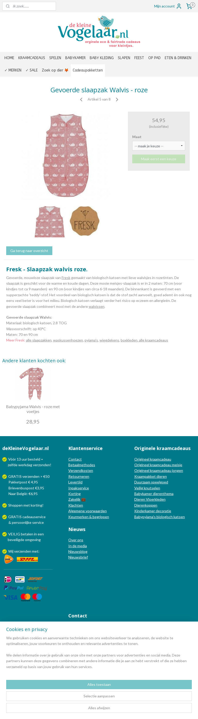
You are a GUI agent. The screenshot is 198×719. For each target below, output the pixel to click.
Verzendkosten (80, 470)
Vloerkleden (155, 499)
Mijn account (168, 6)
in (35, 534)
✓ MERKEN (12, 70)
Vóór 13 (15, 459)
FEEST (139, 58)
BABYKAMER (75, 58)
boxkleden (129, 340)
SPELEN (55, 58)
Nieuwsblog (77, 551)
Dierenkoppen (145, 505)
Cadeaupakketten (88, 70)
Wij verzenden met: (23, 551)
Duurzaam (142, 482)
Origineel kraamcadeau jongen (158, 470)
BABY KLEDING (102, 58)
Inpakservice (78, 488)
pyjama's (91, 340)
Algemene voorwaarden (87, 511)
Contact (75, 459)
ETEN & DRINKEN (178, 58)
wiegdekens (109, 340)
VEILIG (14, 534)
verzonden (41, 465)
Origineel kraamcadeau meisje (158, 465)
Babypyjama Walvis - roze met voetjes (33, 409)
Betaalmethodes (81, 465)
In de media (77, 546)
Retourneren (78, 476)
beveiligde (16, 539)
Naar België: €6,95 (23, 493)
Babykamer (143, 493)
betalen (27, 534)
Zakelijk (74, 499)
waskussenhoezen (68, 340)
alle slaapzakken (39, 340)
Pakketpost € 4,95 (20, 482)
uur (24, 459)
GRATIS (15, 517)
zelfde (13, 465)
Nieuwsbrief (78, 557)
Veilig (139, 488)
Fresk (66, 277)
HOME (9, 58)
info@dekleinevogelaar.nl (95, 626)
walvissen (96, 306)
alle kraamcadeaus (153, 340)
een (41, 534)
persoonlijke (21, 522)
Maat (137, 136)
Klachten (75, 505)
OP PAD (154, 58)
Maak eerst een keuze (158, 159)
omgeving (33, 539)
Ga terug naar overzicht (29, 250)
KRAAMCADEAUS (31, 58)
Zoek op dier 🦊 (55, 70)
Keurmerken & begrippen (88, 517)
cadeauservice (34, 517)
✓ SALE (32, 70)
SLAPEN (124, 58)
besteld (34, 459)
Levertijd (75, 482)
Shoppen (15, 505)
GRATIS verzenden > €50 (29, 476)
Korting (74, 493)
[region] (65, 693)
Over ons (75, 540)
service (37, 522)
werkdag (25, 465)
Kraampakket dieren (150, 476)
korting (36, 505)
